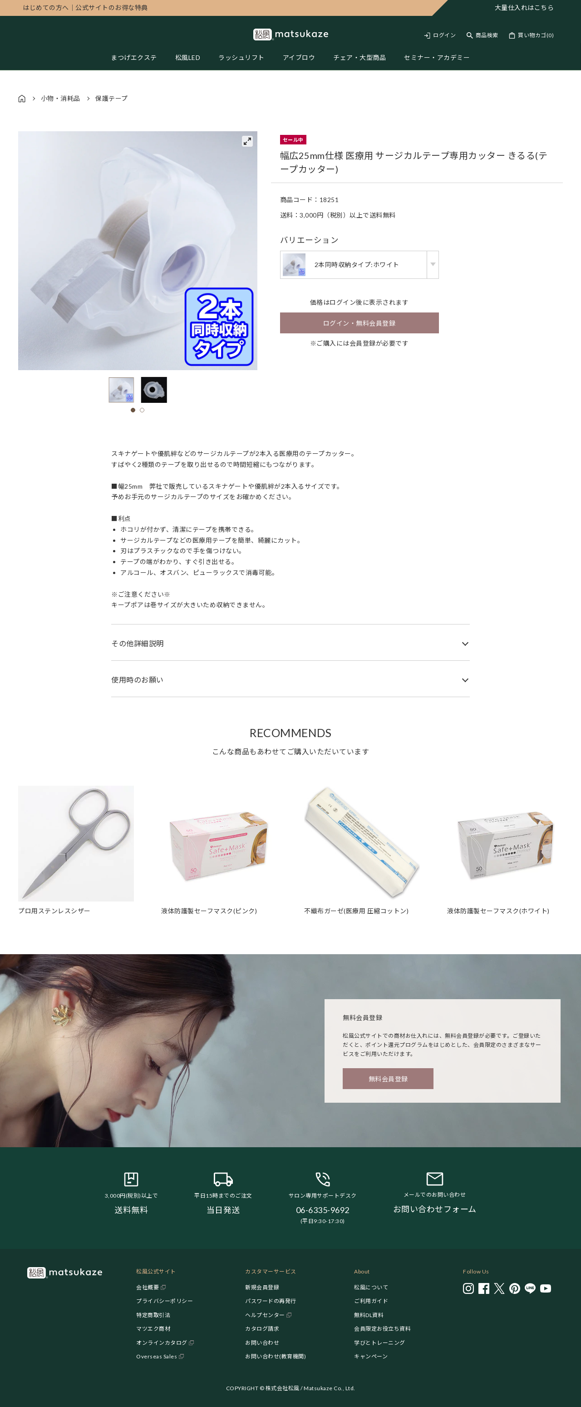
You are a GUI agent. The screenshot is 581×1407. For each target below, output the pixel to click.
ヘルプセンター (265, 1315)
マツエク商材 (153, 1328)
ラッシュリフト (241, 57)
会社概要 (147, 1287)
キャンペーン (371, 1356)
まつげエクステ (134, 57)
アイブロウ (299, 57)
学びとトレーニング (379, 1342)
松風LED (188, 57)
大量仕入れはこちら (524, 7)
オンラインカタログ (161, 1342)
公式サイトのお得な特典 (85, 7)
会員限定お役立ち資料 (382, 1328)
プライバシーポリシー (164, 1301)
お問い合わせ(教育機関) (275, 1356)
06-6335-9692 (323, 1210)
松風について (371, 1287)
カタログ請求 (262, 1328)
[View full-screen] (247, 141)
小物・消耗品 (60, 98)
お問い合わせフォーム (435, 1209)
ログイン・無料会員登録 (359, 323)
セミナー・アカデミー (437, 57)
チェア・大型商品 (359, 57)
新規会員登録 (262, 1287)
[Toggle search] (482, 35)
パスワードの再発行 (270, 1301)
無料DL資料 (369, 1315)
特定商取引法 (153, 1315)
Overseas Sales (156, 1356)
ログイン (444, 35)
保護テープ (111, 98)
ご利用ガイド (371, 1301)
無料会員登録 (388, 1079)
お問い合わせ (262, 1342)
